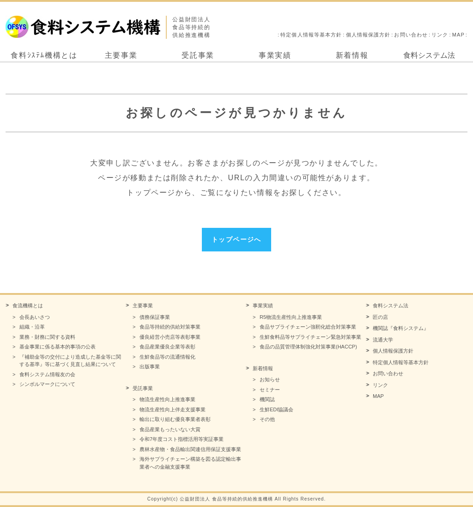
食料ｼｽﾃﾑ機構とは (44, 55)
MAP (458, 34)
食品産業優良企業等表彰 (167, 346)
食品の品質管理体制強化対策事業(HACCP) (308, 346)
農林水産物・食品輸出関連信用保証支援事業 (190, 449)
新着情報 (352, 55)
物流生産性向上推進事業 (167, 399)
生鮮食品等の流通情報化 (167, 357)
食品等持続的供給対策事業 (169, 327)
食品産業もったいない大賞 (169, 429)
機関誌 (267, 399)
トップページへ (236, 239)
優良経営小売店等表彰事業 (169, 337)
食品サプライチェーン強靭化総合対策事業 (308, 327)
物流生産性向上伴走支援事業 (172, 409)
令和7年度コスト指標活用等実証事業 (181, 439)
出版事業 (149, 366)
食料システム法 (429, 55)
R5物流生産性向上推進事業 (291, 317)
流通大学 (383, 339)
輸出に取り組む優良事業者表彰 (175, 419)
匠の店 (380, 317)
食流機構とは (27, 305)
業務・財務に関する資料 (47, 337)
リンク (439, 34)
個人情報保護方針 (368, 34)
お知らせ (270, 379)
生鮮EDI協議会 (276, 409)
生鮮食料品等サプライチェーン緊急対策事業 (310, 337)
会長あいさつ (34, 317)
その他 (267, 419)
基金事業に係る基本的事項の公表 (57, 346)
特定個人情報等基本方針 (311, 34)
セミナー (270, 389)
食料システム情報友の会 (47, 374)
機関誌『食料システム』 (401, 328)
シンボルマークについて (47, 384)
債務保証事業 (154, 317)
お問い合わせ (411, 34)
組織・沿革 (32, 327)
